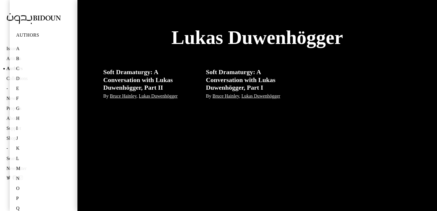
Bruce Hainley (123, 95)
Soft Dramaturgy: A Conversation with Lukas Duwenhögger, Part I (240, 79)
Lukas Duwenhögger (158, 95)
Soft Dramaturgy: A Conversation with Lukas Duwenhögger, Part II (138, 79)
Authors (27, 35)
